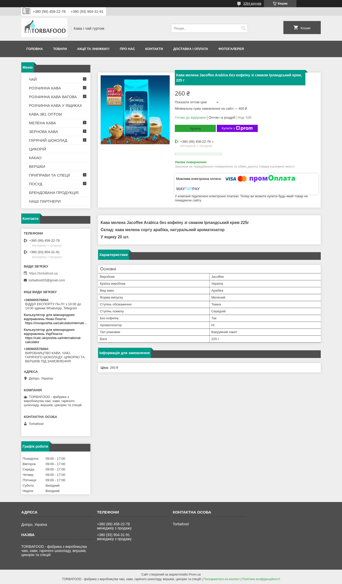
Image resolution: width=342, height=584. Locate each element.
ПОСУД (35, 184)
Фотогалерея (231, 49)
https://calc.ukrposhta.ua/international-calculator (53, 340)
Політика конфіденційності (261, 579)
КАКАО (35, 158)
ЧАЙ (33, 79)
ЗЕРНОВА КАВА (43, 131)
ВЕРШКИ (37, 166)
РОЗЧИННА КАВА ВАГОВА (53, 97)
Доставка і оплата (190, 49)
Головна (34, 49)
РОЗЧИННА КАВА (45, 88)
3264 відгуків (252, 3)
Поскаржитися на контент (221, 579)
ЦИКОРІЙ (37, 149)
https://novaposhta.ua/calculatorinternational (56, 323)
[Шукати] (243, 28)
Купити (195, 128)
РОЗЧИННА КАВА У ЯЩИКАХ (55, 105)
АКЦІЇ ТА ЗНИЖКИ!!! (93, 49)
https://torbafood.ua (43, 273)
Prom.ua (195, 574)
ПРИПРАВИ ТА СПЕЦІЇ (49, 175)
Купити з (237, 128)
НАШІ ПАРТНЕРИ (45, 201)
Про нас (127, 49)
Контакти (154, 49)
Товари (60, 49)
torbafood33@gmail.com (47, 280)
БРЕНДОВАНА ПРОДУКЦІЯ (54, 192)
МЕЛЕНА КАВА (42, 123)
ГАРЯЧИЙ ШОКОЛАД (48, 140)
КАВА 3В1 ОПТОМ (45, 114)
